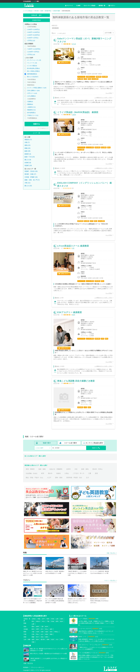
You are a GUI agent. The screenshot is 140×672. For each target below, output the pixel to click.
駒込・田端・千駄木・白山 (34, 477)
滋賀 (46, 631)
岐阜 (46, 626)
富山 (46, 629)
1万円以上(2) (31, 40)
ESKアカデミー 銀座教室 (69, 312)
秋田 (48, 619)
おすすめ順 (108, 32)
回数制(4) (30, 104)
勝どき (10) (28, 185)
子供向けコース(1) (32, 115)
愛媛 (33, 637)
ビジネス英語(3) (32, 65)
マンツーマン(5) (32, 63)
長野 (37, 629)
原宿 (96, 473)
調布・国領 (58, 477)
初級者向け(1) (31, 110)
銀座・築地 (84, 469)
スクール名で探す (70, 443)
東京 (33, 621)
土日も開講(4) (31, 96)
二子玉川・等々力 (78, 473)
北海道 (34, 619)
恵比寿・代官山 (97, 469)
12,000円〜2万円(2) (33, 51)
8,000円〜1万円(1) (32, 37)
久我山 (67, 473)
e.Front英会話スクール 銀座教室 (73, 246)
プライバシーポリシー (37, 667)
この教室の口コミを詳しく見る (103, 97)
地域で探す (47, 443)
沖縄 (33, 642)
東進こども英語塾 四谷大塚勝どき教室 (76, 381)
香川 (37, 637)
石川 (42, 629)
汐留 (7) (27, 142)
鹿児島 (43, 639)
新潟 (33, 629)
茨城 (52, 621)
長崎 (48, 639)
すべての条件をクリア (43, 128)
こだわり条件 (39, 448)
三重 (42, 626)
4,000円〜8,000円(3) (33, 35)
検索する (36, 124)
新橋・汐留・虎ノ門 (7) (32, 180)
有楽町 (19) (28, 165)
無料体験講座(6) (32, 74)
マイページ (69, 5)
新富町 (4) (28, 154)
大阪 (33, 631)
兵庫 (37, 631)
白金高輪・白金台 (31, 473)
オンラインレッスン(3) (34, 60)
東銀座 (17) (28, 139)
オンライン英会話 (89, 5)
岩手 (43, 619)
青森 (39, 619)
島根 (51, 634)
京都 (42, 631)
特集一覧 (102, 5)
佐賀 (52, 639)
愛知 (33, 626)
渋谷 (76, 469)
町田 (42, 473)
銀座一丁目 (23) (30, 157)
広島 (33, 634)
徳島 (46, 637)
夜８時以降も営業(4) (33, 68)
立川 (87, 477)
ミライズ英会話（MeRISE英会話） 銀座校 (77, 112)
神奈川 (38, 621)
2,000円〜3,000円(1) (33, 29)
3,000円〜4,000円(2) (33, 32)
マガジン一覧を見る (110, 580)
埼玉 (43, 621)
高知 (42, 637)
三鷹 (89, 473)
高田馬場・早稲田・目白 (74, 477)
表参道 (58, 473)
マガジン (112, 5)
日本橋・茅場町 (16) (31, 177)
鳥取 (46, 634)
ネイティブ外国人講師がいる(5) (36, 87)
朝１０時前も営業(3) (33, 71)
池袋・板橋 (42, 469)
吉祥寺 (68, 469)
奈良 (51, 631)
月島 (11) (27, 183)
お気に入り (64, 62)
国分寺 (50, 473)
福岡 (33, 639)
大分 (57, 639)
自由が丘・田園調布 (55, 469)
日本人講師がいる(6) (33, 90)
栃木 (61, 621)
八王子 (49, 477)
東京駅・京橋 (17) (30, 174)
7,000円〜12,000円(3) (33, 49)
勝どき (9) (28, 159)
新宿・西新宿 (30, 469)
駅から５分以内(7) (32, 76)
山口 (42, 634)
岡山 (37, 634)
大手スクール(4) (32, 93)
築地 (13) (27, 145)
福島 (61, 619)
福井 (51, 629)
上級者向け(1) (31, 107)
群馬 (57, 621)
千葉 (48, 621)
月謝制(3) (30, 101)
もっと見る (109, 93)
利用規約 (25, 667)
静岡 (37, 626)
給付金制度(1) (31, 112)
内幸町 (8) (28, 162)
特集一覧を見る (111, 553)
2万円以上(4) (31, 54)
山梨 (33, 624)
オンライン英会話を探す (94, 443)
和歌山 (56, 631)
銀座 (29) (27, 151)
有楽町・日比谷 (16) (31, 171)
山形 (57, 619)
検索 (78, 5)
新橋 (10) (27, 148)
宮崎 (61, 639)
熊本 (37, 639)
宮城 (52, 619)
